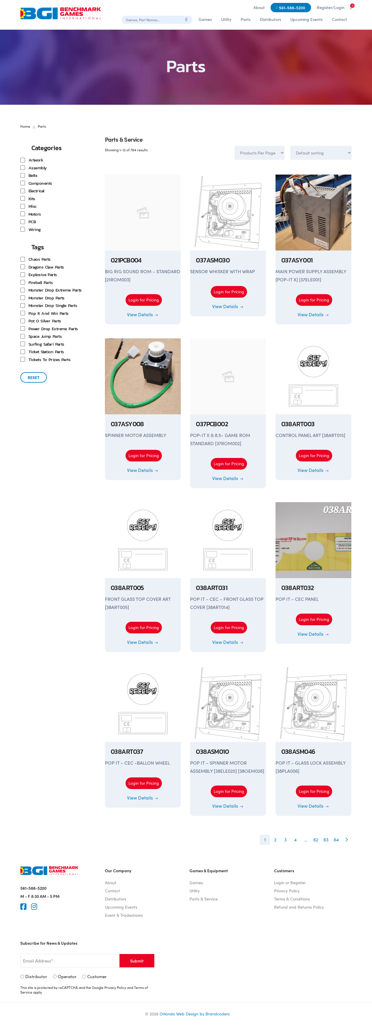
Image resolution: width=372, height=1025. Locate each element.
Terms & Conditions (292, 899)
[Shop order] (321, 153)
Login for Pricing (143, 300)
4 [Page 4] (295, 839)
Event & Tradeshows (124, 915)
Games (205, 19)
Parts (246, 19)
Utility (226, 19)
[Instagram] (34, 906)
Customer (97, 976)
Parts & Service (203, 899)
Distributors (270, 19)
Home (25, 126)
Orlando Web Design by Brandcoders (195, 1014)
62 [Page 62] (315, 839)
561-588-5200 (292, 7)
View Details (143, 314)
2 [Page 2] (275, 839)
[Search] (186, 19)
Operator (67, 976)
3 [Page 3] (285, 839)
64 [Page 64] (336, 839)
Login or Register (290, 882)
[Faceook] (23, 906)
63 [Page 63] (325, 839)
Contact (339, 19)
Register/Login (330, 7)
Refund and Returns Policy (299, 907)
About (259, 7)
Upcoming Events (306, 19)
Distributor (36, 976)
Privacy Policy (287, 890)
